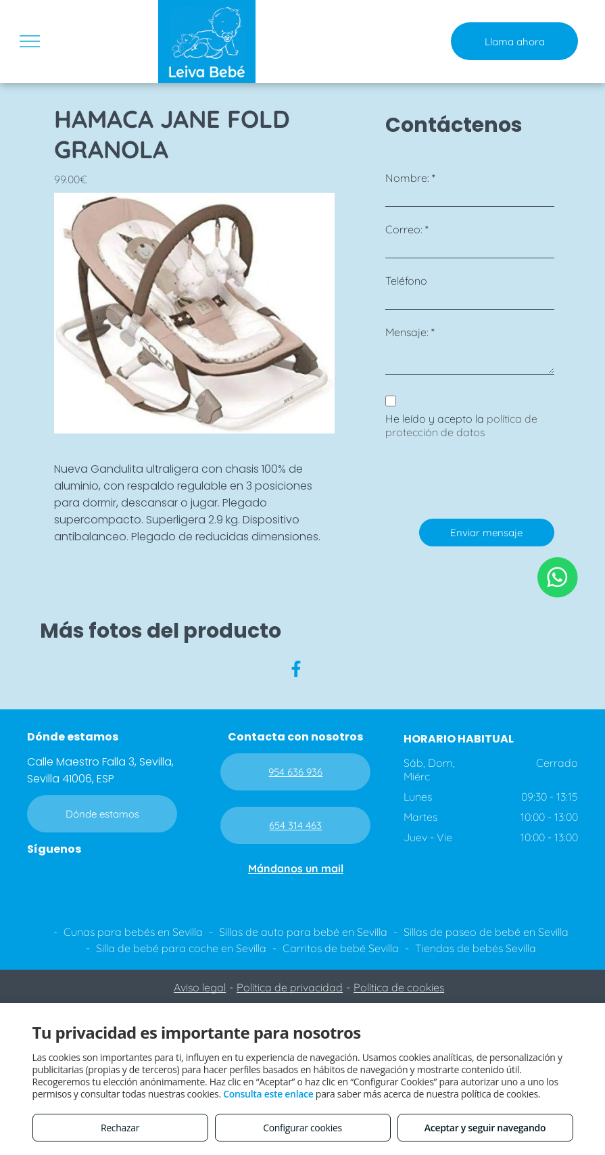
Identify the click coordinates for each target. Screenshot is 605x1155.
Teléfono (406, 280)
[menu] (29, 41)
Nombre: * (410, 178)
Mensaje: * (410, 332)
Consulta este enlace (268, 1093)
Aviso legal (200, 987)
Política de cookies (399, 987)
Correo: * (407, 229)
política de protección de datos (461, 425)
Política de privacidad (290, 987)
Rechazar (120, 1127)
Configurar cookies (302, 1127)
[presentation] (488, 478)
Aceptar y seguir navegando (485, 1127)
